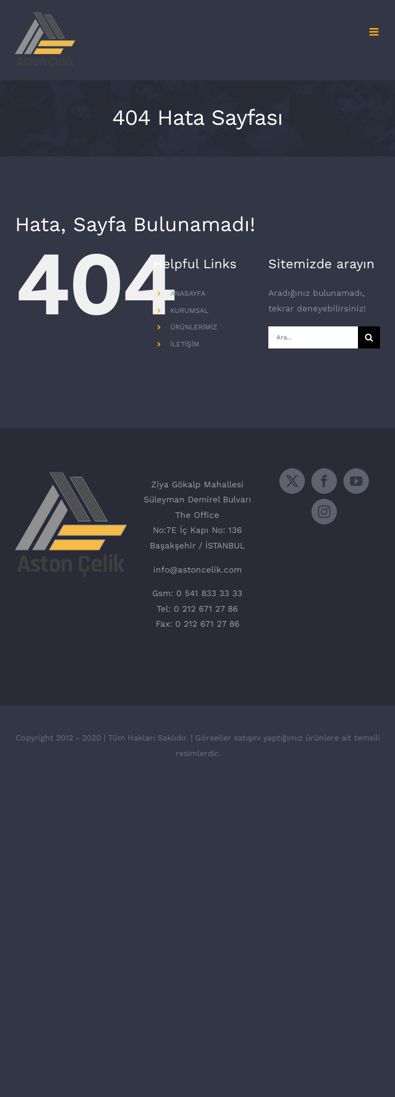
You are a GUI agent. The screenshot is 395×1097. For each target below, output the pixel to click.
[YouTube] (356, 481)
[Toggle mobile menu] (374, 32)
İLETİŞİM (184, 344)
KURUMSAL (189, 310)
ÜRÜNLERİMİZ (193, 327)
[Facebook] (324, 481)
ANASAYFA (187, 293)
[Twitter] (292, 481)
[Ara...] (313, 337)
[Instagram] (324, 511)
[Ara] (369, 337)
